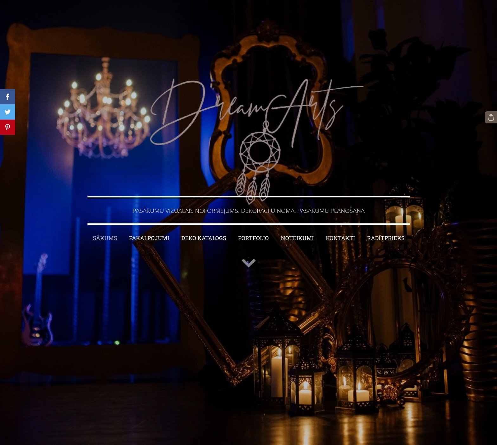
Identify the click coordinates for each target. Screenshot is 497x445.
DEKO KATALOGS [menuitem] (203, 238)
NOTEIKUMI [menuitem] (297, 238)
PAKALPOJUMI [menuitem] (149, 238)
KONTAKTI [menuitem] (340, 238)
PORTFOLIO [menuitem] (253, 238)
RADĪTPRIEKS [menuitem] (385, 238)
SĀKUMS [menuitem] (105, 238)
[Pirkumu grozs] (491, 117)
